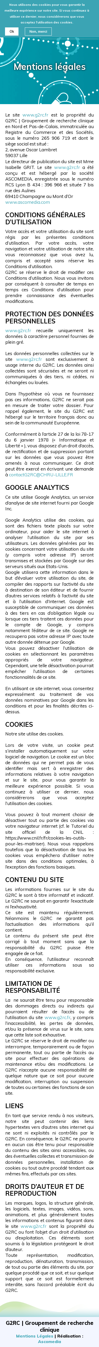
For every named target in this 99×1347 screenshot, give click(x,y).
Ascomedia (49, 1341)
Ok (12, 29)
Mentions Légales (34, 1336)
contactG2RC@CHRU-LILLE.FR (41, 474)
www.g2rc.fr (35, 115)
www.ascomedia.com (27, 202)
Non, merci (38, 29)
